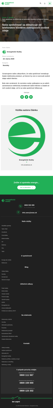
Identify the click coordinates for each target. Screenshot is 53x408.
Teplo (3, 250)
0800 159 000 (26, 375)
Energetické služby (6, 349)
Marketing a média (6, 357)
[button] (22, 97)
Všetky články (5, 269)
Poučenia (4, 323)
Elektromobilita (5, 238)
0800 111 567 (26, 368)
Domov (4, 17)
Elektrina (4, 244)
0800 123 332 (26, 383)
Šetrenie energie (6, 277)
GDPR (3, 299)
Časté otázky (5, 286)
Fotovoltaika (5, 235)
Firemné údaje (5, 293)
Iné (2, 241)
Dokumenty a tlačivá (7, 315)
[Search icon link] (41, 3)
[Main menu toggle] (49, 3)
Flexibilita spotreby (6, 225)
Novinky (11, 17)
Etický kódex (5, 288)
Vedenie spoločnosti (7, 344)
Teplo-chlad (4, 228)
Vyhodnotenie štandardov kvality (10, 330)
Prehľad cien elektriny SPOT (9, 306)
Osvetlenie (4, 231)
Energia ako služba (6, 259)
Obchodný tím (5, 347)
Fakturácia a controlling (7, 354)
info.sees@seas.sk (29, 213)
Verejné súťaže (5, 291)
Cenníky (4, 317)
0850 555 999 (29, 205)
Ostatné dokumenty (6, 333)
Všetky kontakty (5, 341)
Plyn (3, 247)
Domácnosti (5, 275)
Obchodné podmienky (7, 320)
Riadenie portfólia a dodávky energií (11, 352)
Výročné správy (5, 296)
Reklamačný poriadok (7, 325)
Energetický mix (6, 301)
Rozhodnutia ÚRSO (7, 328)
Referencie (4, 261)
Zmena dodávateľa (6, 304)
